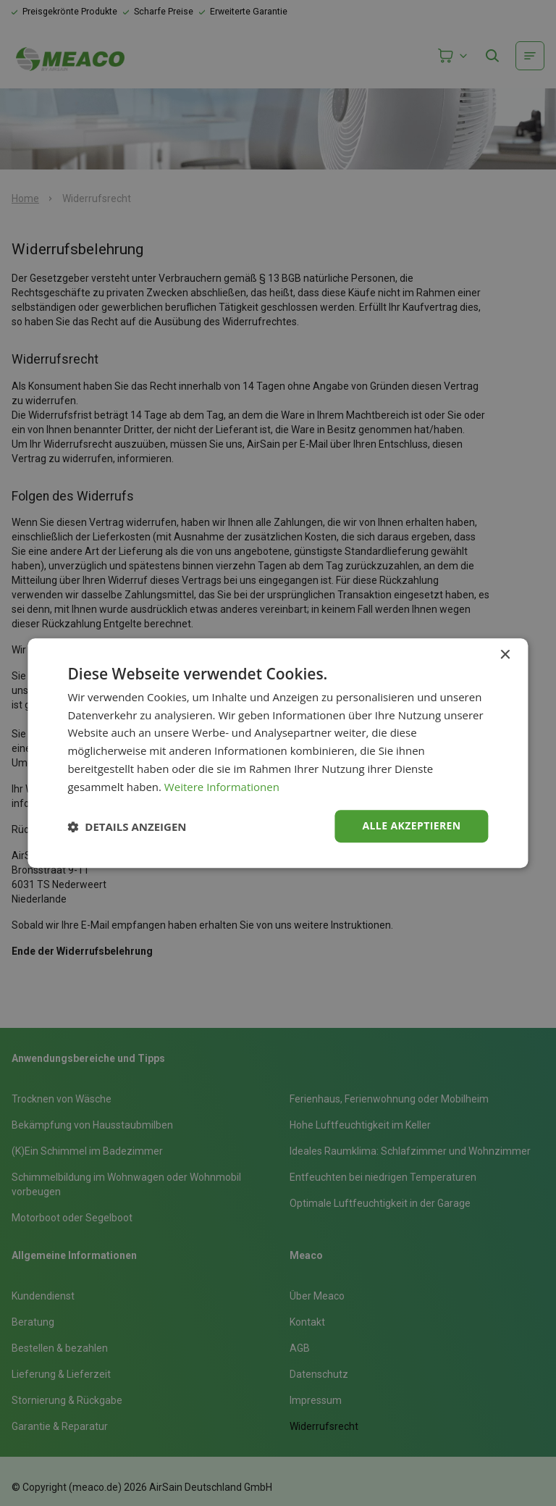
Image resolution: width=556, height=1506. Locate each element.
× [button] (505, 655)
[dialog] (278, 753)
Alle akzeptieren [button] (411, 826)
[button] (126, 826)
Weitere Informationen (221, 786)
